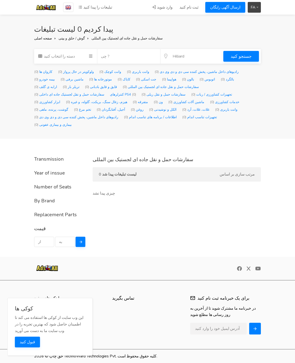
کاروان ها (43, 71)
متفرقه (140, 102)
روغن (137, 109)
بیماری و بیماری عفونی (53, 124)
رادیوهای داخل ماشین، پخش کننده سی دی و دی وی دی (197, 71)
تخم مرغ (82, 109)
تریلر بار (71, 87)
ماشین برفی (72, 79)
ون (158, 102)
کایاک (124, 79)
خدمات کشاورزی (224, 102)
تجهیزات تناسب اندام (199, 117)
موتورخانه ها (100, 79)
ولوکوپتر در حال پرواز (76, 71)
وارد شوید (162, 7)
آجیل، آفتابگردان (111, 109)
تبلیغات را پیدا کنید (95, 7)
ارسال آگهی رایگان (225, 7)
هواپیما (169, 79)
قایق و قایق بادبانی (101, 87)
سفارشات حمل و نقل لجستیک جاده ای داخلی (69, 94)
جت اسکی (146, 79)
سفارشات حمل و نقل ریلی (163, 94)
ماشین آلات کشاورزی (186, 102)
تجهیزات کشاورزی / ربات (211, 94)
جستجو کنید (241, 56)
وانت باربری (138, 71)
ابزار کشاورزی (47, 102)
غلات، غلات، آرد (195, 109)
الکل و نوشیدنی (163, 109)
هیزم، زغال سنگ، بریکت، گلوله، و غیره (96, 102)
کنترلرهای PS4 (123, 94)
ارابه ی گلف (45, 87)
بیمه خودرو (44, 79)
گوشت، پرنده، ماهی (51, 109)
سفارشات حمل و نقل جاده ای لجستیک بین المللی (161, 87)
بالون (188, 79)
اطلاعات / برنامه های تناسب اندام (150, 117)
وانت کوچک (110, 71)
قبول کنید (27, 342)
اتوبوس (207, 79)
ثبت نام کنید (188, 7)
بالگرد (227, 79)
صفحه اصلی (43, 38)
